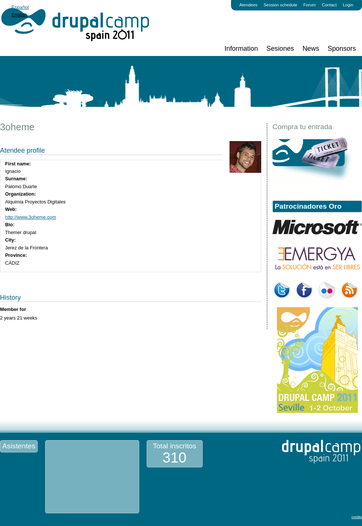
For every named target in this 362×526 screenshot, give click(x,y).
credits (357, 517)
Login (348, 5)
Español (20, 7)
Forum (309, 5)
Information (241, 48)
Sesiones (280, 48)
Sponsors (342, 48)
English (19, 15)
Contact (329, 5)
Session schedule (280, 5)
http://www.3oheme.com (30, 217)
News (310, 48)
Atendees (248, 5)
